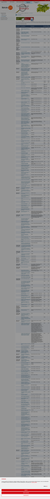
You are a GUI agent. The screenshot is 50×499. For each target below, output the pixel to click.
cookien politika (34, 482)
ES (46, 486)
